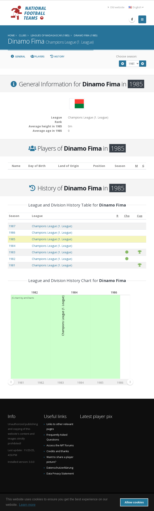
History (57, 56)
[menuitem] (70, 382)
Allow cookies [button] (134, 502)
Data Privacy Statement (60, 473)
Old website (116, 7)
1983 (12, 252)
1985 (12, 239)
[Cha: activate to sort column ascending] (126, 216)
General (17, 56)
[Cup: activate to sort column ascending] (139, 216)
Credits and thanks (58, 451)
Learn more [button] (27, 504)
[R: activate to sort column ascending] (117, 216)
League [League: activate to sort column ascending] (37, 216)
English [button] (136, 7)
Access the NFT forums (60, 445)
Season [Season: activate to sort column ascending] (14, 216)
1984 (12, 246)
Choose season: (126, 56)
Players (37, 56)
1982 (12, 259)
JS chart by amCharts (23, 297)
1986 (12, 232)
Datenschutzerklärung (60, 467)
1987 (12, 226)
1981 (12, 265)
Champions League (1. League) (52, 226)
